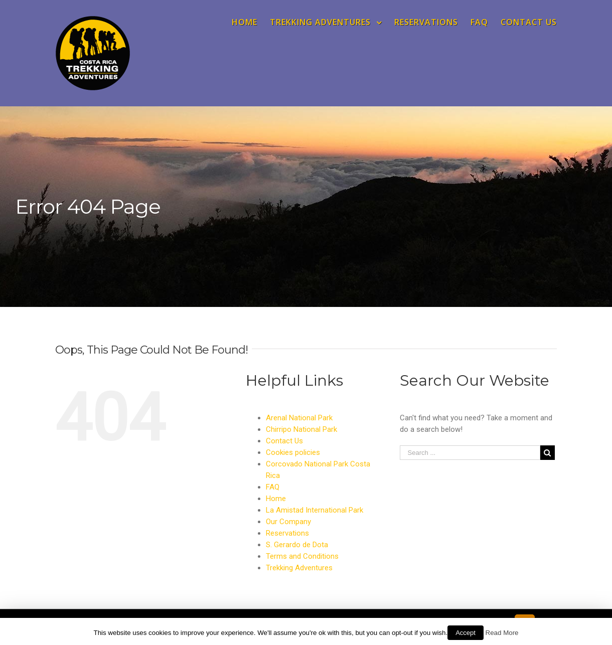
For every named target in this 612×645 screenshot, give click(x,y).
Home (276, 498)
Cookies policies (293, 452)
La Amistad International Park (314, 510)
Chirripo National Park (301, 429)
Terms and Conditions (302, 556)
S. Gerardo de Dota (297, 544)
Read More (502, 632)
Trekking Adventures (299, 567)
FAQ (272, 487)
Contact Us (284, 440)
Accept (465, 632)
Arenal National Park (299, 417)
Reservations (287, 533)
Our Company (288, 521)
